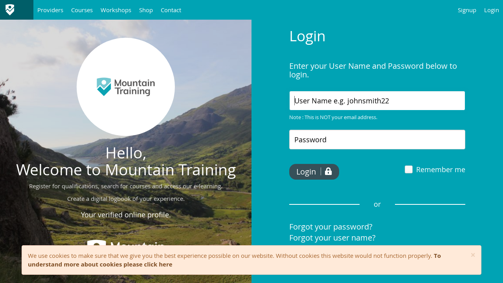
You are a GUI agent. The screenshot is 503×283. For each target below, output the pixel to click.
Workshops (116, 10)
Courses (82, 10)
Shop (146, 10)
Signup (467, 10)
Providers (50, 10)
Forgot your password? (331, 226)
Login (491, 10)
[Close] (472, 255)
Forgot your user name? (332, 237)
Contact (171, 10)
